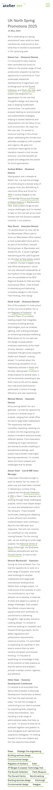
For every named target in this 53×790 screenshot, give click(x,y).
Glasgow (37, 784)
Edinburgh (40, 780)
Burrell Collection (31, 492)
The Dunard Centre (17, 776)
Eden (34, 763)
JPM (10, 194)
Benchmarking (37, 776)
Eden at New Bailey (23, 259)
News (10, 751)
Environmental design (18, 759)
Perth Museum (39, 771)
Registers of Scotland (21, 312)
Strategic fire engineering (29, 751)
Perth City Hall (28, 90)
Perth (31, 367)
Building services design (19, 755)
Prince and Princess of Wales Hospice (23, 200)
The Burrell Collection (18, 771)
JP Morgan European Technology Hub (25, 767)
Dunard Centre (15, 554)
